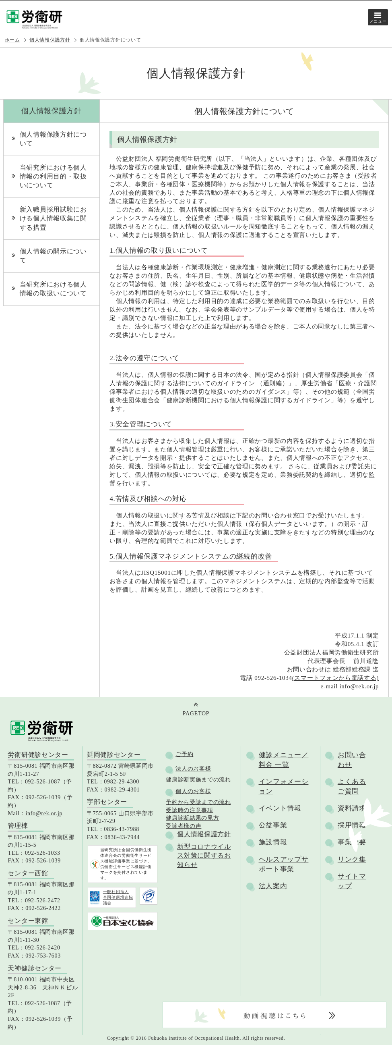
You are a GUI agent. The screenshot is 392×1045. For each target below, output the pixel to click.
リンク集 (352, 859)
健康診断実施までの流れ (198, 780)
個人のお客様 (193, 791)
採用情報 (352, 825)
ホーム (12, 40)
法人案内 (273, 886)
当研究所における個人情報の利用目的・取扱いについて (53, 176)
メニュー (378, 21)
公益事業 (273, 825)
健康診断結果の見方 (192, 818)
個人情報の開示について (53, 256)
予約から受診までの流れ (198, 802)
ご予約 (184, 754)
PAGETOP (196, 714)
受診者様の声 (183, 826)
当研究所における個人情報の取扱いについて (53, 289)
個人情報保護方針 (49, 40)
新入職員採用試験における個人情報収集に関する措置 (53, 218)
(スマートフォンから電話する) (335, 678)
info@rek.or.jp (358, 686)
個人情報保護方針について (53, 139)
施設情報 (273, 842)
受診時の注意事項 (189, 810)
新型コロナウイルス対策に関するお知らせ (204, 855)
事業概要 (352, 842)
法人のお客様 (193, 769)
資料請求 (352, 808)
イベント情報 (280, 808)
